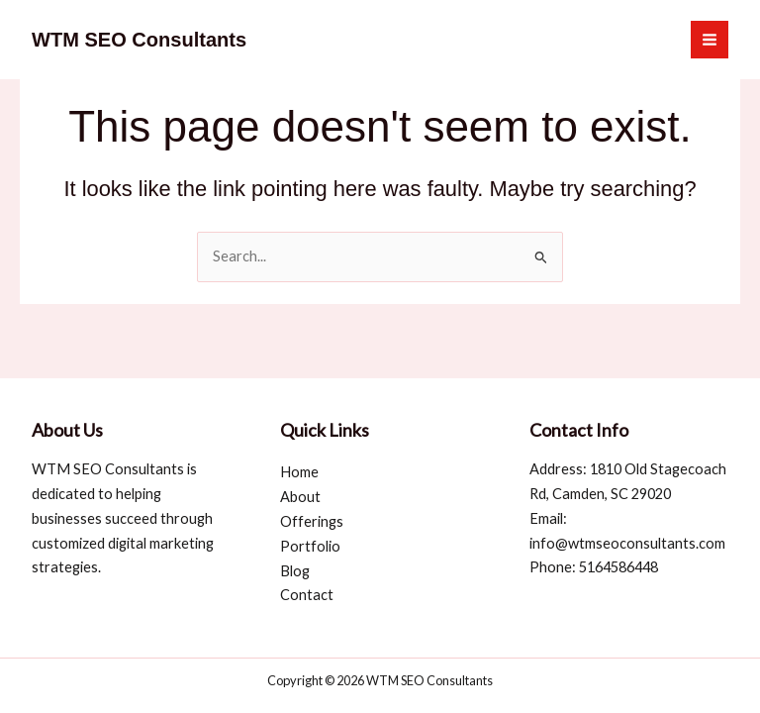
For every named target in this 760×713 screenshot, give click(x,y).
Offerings (311, 521)
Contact (306, 594)
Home (299, 471)
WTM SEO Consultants (139, 40)
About (300, 496)
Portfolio (310, 546)
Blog (295, 570)
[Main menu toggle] (709, 39)
